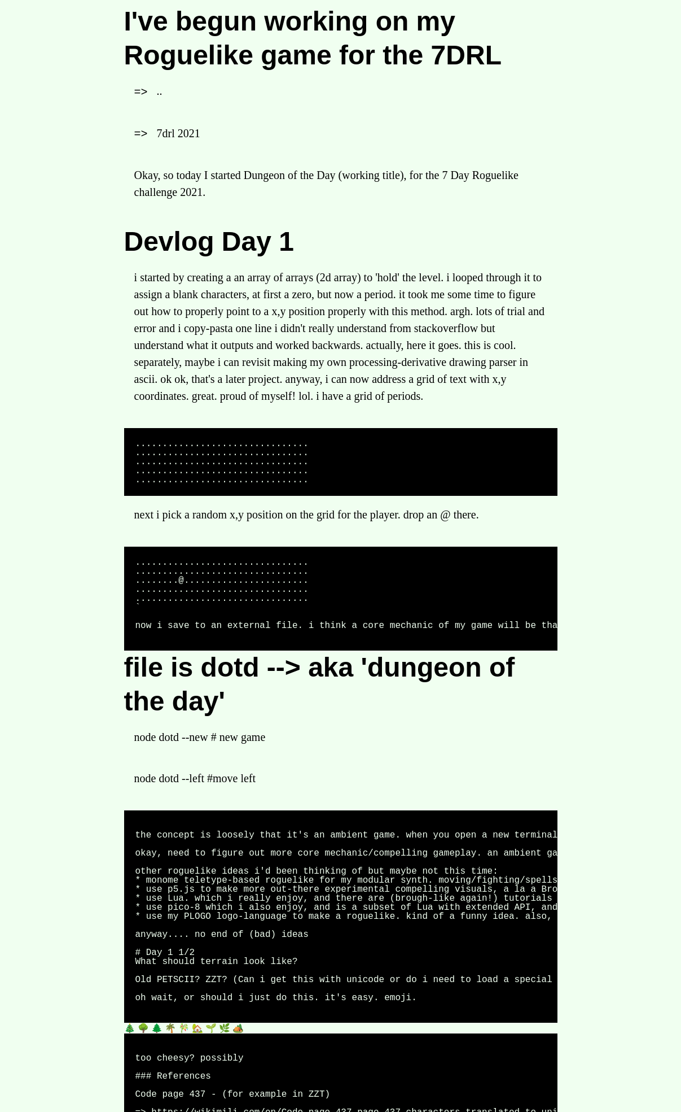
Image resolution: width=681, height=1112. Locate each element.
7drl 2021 (178, 133)
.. (159, 91)
